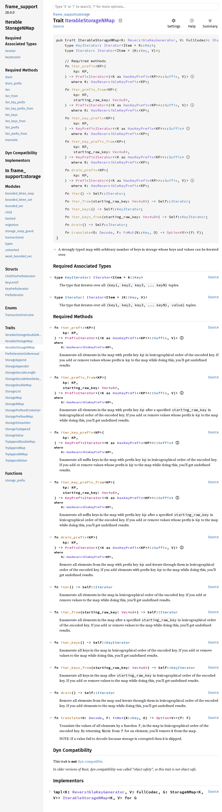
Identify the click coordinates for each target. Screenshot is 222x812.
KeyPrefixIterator (94, 128)
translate (81, 232)
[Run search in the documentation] (136, 6)
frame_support (65, 14)
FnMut (128, 232)
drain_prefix (84, 170)
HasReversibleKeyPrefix (115, 81)
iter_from (81, 201)
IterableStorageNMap (85, 797)
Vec (116, 100)
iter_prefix (83, 66)
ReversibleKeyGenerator (151, 40)
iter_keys (81, 209)
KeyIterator (88, 45)
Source (58, 26)
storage (84, 14)
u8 (123, 100)
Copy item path (120, 20)
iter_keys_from (86, 217)
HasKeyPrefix (136, 76)
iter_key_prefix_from (93, 141)
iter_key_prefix (87, 118)
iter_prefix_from (88, 89)
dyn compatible (90, 761)
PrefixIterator (91, 76)
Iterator (112, 45)
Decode (106, 232)
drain (76, 224)
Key (148, 45)
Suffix (171, 76)
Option (173, 232)
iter (75, 193)
